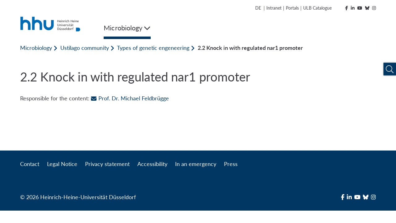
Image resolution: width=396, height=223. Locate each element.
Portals (292, 8)
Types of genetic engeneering (153, 47)
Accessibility (152, 163)
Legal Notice (62, 163)
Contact (29, 163)
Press (231, 163)
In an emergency (195, 163)
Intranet (274, 8)
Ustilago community (84, 47)
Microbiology (36, 47)
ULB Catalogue (317, 8)
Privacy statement (107, 163)
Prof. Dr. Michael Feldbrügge (130, 98)
